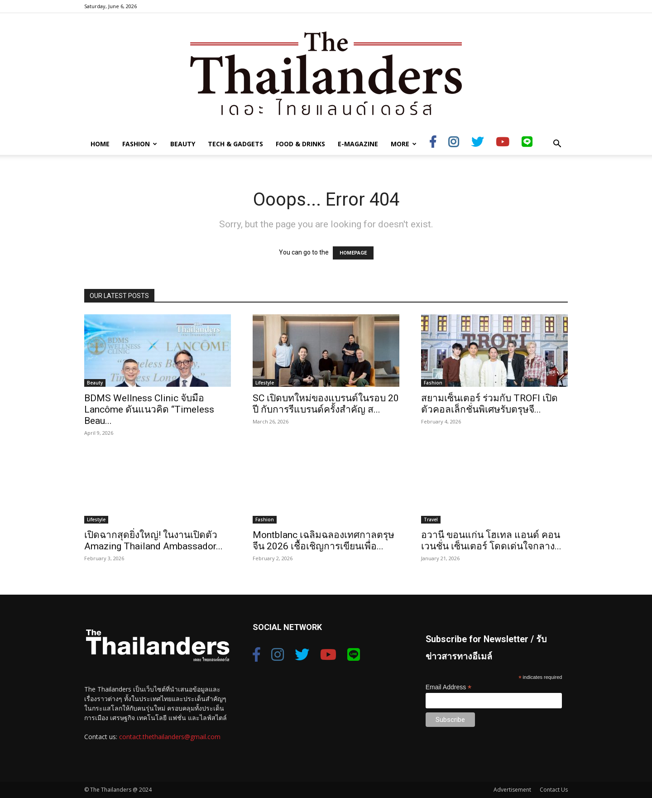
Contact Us (554, 789)
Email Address (449, 687)
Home (100, 143)
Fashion (139, 143)
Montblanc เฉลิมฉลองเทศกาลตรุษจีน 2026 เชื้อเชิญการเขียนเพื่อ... (323, 540)
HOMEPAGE (353, 253)
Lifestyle (264, 383)
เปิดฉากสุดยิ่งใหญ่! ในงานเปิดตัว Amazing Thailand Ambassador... (153, 540)
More (404, 143)
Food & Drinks (300, 143)
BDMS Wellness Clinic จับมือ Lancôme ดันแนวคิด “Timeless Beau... (149, 409)
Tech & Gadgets (235, 143)
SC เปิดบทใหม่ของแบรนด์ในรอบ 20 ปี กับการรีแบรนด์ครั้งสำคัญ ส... (326, 404)
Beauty (182, 143)
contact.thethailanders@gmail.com (170, 736)
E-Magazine (358, 143)
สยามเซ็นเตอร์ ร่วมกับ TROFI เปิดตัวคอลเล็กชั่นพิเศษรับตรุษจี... (489, 404)
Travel (431, 519)
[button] (557, 144)
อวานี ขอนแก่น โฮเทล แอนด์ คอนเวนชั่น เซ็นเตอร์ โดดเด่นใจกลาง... (491, 540)
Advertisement (512, 789)
